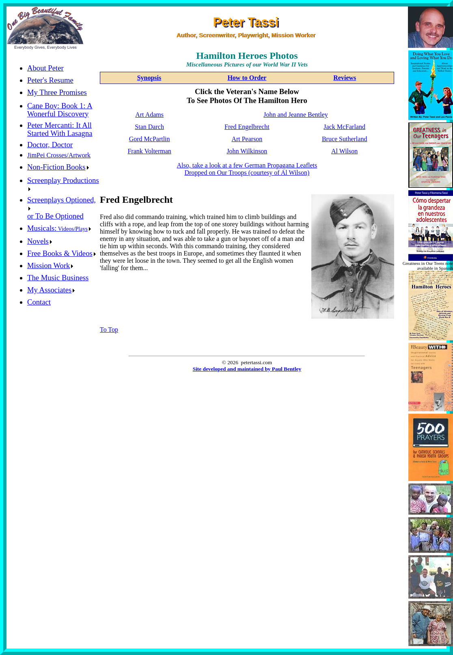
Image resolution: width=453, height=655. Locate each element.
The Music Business (57, 277)
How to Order (246, 77)
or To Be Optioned (55, 216)
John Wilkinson (246, 151)
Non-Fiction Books (58, 167)
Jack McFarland (344, 126)
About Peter (45, 68)
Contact (39, 302)
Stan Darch (149, 126)
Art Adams (149, 114)
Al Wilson (344, 151)
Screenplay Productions (63, 183)
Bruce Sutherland (344, 138)
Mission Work (50, 265)
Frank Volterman (149, 151)
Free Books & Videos (61, 253)
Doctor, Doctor (50, 144)
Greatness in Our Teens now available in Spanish (428, 266)
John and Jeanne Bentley (295, 114)
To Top (109, 329)
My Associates (51, 290)
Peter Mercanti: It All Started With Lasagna (60, 129)
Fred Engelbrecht (247, 126)
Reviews (344, 77)
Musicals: (59, 228)
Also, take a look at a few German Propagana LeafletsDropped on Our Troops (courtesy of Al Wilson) (247, 169)
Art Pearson (246, 138)
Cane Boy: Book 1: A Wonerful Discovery (60, 109)
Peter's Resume (50, 80)
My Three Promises (57, 92)
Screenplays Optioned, (61, 202)
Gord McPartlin (149, 138)
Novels (39, 241)
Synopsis (149, 77)
